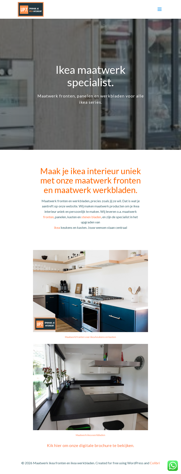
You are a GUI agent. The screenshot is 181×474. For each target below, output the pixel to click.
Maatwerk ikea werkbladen (90, 435)
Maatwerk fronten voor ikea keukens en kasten (90, 337)
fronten (48, 217)
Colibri (155, 463)
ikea (57, 227)
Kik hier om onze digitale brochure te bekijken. (90, 445)
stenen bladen (91, 217)
